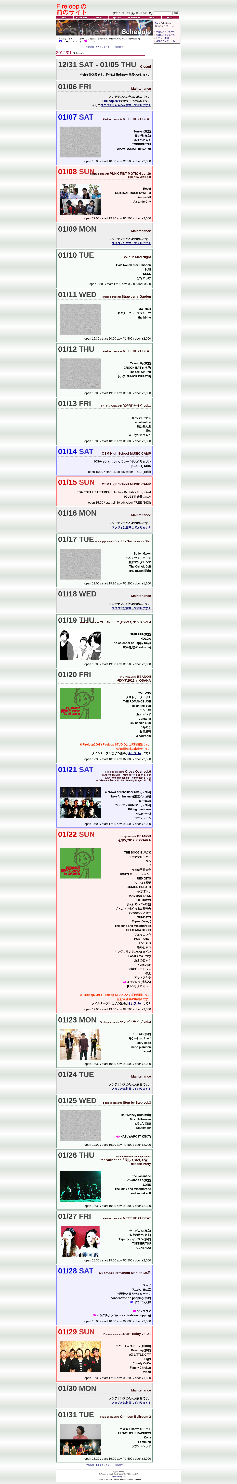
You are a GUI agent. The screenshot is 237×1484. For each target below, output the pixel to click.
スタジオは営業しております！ (131, 243)
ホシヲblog (135, 753)
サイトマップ (120, 13)
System (117, 17)
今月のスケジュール (165, 31)
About (99, 17)
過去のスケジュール (165, 41)
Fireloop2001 (111, 101)
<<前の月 (90, 47)
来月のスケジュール (165, 35)
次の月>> (119, 47)
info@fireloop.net (118, 1477)
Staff (170, 17)
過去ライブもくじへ (104, 47)
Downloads (135, 17)
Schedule (82, 17)
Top (64, 17)
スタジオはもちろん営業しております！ (126, 105)
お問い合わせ (139, 13)
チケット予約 (162, 38)
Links (152, 17)
